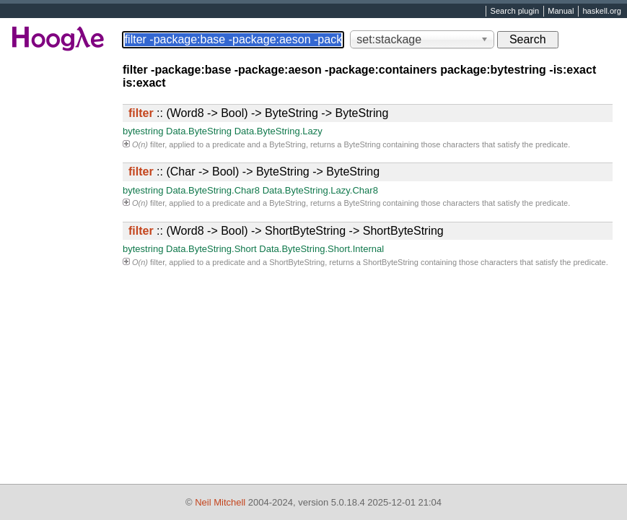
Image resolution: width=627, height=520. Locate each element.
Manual (561, 11)
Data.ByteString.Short (211, 248)
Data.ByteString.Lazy (278, 131)
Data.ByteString (199, 131)
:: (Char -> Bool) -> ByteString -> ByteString (254, 171)
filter (157, 144)
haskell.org (601, 11)
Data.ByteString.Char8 (213, 190)
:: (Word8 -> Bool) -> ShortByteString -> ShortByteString (286, 231)
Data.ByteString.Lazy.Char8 (320, 190)
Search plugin (515, 11)
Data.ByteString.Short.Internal (321, 248)
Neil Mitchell (220, 502)
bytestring (143, 131)
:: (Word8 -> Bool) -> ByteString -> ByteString (258, 113)
